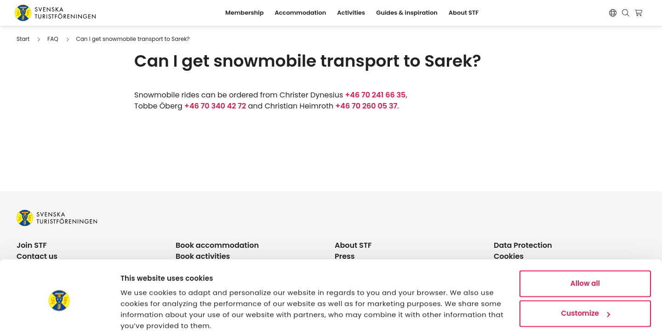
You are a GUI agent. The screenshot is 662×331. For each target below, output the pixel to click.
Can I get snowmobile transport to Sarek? (132, 39)
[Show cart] (639, 12)
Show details (143, 313)
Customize (585, 275)
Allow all (585, 245)
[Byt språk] (612, 12)
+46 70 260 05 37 (367, 106)
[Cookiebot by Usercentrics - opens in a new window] (59, 313)
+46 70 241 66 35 (375, 95)
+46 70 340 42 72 (215, 106)
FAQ (52, 39)
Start (23, 39)
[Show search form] (625, 12)
